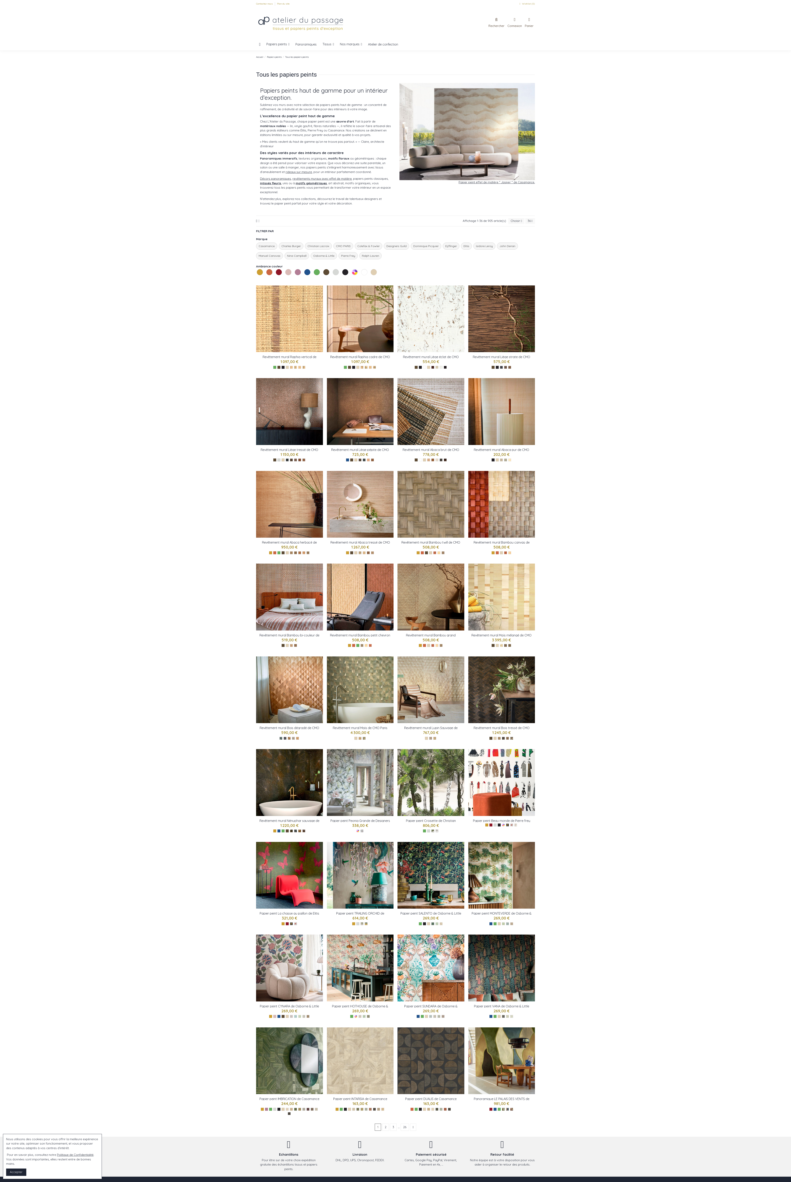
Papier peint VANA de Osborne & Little (501, 1006)
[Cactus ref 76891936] (299, 1109)
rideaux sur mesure (299, 172)
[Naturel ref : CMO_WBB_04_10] (509, 552)
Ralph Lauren (370, 256)
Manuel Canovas (269, 256)
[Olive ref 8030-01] (503, 1016)
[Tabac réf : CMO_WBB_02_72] (370, 645)
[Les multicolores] (357, 830)
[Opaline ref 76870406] (366, 1109)
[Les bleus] (347, 459)
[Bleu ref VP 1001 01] (507, 1109)
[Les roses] (274, 1016)
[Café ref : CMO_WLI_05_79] (445, 367)
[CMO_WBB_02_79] (441, 645)
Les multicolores (352, 279)
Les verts (314, 279)
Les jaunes (257, 279)
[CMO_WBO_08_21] (499, 738)
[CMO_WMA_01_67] (364, 738)
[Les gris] (278, 459)
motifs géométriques (311, 183)
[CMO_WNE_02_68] (291, 830)
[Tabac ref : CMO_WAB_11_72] (299, 552)
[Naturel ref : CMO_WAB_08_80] (360, 552)
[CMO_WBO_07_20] (297, 738)
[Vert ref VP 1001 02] (503, 1109)
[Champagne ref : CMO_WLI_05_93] (436, 367)
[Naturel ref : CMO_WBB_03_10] (438, 552)
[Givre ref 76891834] (303, 1109)
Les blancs (361, 279)
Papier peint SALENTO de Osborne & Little (430, 913)
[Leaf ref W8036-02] (436, 923)
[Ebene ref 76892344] (289, 1113)
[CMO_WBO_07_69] (280, 738)
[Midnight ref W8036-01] (432, 923)
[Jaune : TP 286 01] (291, 923)
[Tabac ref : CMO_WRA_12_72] (361, 367)
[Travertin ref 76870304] (378, 1109)
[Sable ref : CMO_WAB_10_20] (428, 459)
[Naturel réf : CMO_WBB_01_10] (366, 645)
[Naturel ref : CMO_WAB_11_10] (303, 552)
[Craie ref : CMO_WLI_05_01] (441, 367)
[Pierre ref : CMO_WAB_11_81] (295, 552)
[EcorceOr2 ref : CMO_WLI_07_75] (291, 459)
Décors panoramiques (275, 179)
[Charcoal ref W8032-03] (368, 1016)
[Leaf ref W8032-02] (364, 1016)
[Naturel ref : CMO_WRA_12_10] (370, 367)
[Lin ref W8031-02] (434, 1016)
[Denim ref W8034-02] (295, 1016)
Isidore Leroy (484, 246)
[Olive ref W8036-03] (441, 923)
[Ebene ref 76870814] (374, 1109)
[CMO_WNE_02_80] (295, 830)
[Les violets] (266, 1109)
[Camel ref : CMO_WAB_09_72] (501, 459)
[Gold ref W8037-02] (366, 923)
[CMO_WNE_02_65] (299, 830)
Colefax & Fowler (368, 246)
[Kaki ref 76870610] (357, 1109)
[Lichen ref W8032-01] (360, 1016)
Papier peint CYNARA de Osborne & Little (289, 1006)
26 (404, 1127)
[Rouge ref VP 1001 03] (511, 1109)
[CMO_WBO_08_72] (507, 738)
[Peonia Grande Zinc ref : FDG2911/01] (361, 830)
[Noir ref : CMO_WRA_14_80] (303, 367)
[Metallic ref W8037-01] (361, 923)
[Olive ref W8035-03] (511, 923)
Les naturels (371, 279)
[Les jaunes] (270, 552)
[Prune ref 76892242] (308, 1109)
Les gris (333, 279)
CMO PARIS (343, 246)
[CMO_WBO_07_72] (289, 738)
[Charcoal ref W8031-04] (443, 1016)
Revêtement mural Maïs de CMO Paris (360, 728)
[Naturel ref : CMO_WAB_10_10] (445, 459)
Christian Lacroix (318, 246)
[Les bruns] (278, 367)
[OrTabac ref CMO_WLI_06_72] (372, 459)
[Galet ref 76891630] (316, 1109)
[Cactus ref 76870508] (361, 1109)
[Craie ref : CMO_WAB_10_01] (436, 459)
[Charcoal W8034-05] (308, 1016)
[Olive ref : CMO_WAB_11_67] (291, 552)
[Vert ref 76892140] (295, 1109)
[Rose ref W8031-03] (438, 1016)
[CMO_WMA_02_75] (505, 645)
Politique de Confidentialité (75, 1155)
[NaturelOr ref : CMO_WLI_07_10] (303, 459)
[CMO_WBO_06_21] (430, 738)
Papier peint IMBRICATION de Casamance (289, 1099)
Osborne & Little (323, 256)
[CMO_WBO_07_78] (293, 738)
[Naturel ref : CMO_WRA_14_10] (299, 367)
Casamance (267, 246)
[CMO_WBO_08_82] (511, 738)
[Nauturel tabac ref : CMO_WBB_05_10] (291, 645)
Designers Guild (396, 246)
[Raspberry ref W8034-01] (291, 1016)
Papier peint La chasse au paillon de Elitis (289, 913)
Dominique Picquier (426, 246)
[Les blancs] (424, 367)
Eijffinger (451, 246)
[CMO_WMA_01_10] (360, 738)
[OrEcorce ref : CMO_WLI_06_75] (360, 459)
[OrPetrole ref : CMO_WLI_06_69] (364, 459)
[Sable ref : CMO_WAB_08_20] (372, 552)
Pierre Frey (348, 256)
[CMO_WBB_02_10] (436, 645)
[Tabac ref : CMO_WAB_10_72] (432, 459)
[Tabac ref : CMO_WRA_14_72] (291, 367)
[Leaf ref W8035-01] (503, 923)
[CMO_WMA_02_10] (501, 645)
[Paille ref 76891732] (291, 1109)
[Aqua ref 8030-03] (511, 1016)
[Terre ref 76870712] (370, 1109)
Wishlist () (527, 3)
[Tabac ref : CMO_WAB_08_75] (368, 552)
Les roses (286, 279)
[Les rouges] (287, 923)
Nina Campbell (297, 256)
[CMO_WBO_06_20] (434, 738)
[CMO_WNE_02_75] (303, 830)
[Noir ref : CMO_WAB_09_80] (505, 459)
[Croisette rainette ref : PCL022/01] (432, 830)
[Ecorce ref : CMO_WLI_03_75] (509, 367)
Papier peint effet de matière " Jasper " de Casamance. (497, 182)
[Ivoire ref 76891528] (287, 1109)
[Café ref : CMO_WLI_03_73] (505, 367)
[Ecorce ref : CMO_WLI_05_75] (432, 367)
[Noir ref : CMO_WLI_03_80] (501, 367)
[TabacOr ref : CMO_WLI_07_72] (299, 459)
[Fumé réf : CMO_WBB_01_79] (361, 645)
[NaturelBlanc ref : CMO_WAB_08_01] (364, 552)
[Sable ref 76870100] (353, 1109)
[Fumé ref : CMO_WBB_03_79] (443, 552)
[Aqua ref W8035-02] (507, 923)
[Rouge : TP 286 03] (295, 923)
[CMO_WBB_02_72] (432, 645)
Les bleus (305, 279)
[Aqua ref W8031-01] (430, 1016)
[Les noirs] (283, 367)
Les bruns (324, 279)
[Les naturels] (287, 367)
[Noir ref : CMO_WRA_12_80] (374, 367)
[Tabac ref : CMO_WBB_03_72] (434, 552)
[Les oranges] (274, 552)
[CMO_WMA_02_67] (509, 645)
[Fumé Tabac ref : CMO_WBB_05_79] (295, 645)
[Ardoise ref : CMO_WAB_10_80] (441, 459)
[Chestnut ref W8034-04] (303, 1016)
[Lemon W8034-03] (299, 1016)
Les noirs (343, 279)
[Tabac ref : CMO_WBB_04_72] (505, 552)
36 (530, 221)
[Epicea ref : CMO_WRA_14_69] (295, 367)
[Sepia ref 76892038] (312, 1109)
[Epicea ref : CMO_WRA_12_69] (366, 367)
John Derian (507, 246)
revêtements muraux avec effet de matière (322, 179)
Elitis (466, 246)
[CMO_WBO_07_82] (285, 738)
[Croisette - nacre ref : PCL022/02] (436, 830)
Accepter (16, 1172)
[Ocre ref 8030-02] (507, 1016)
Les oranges (267, 279)
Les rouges (276, 279)
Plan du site (283, 3)
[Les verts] (274, 367)
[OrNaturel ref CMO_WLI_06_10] (368, 459)
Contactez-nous (264, 3)
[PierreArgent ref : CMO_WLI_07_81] (295, 459)
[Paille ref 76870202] (382, 1109)
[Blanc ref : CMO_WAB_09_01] (509, 459)
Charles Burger (291, 246)
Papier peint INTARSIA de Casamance (360, 1099)
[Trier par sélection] (516, 221)
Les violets (295, 279)
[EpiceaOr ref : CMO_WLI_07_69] (287, 459)
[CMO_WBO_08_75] (503, 738)
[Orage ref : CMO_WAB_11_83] (308, 552)
